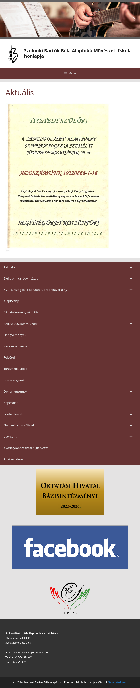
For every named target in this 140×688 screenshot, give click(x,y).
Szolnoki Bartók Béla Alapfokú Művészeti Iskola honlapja (78, 53)
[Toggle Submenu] (131, 267)
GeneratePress (117, 682)
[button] (6, 19)
